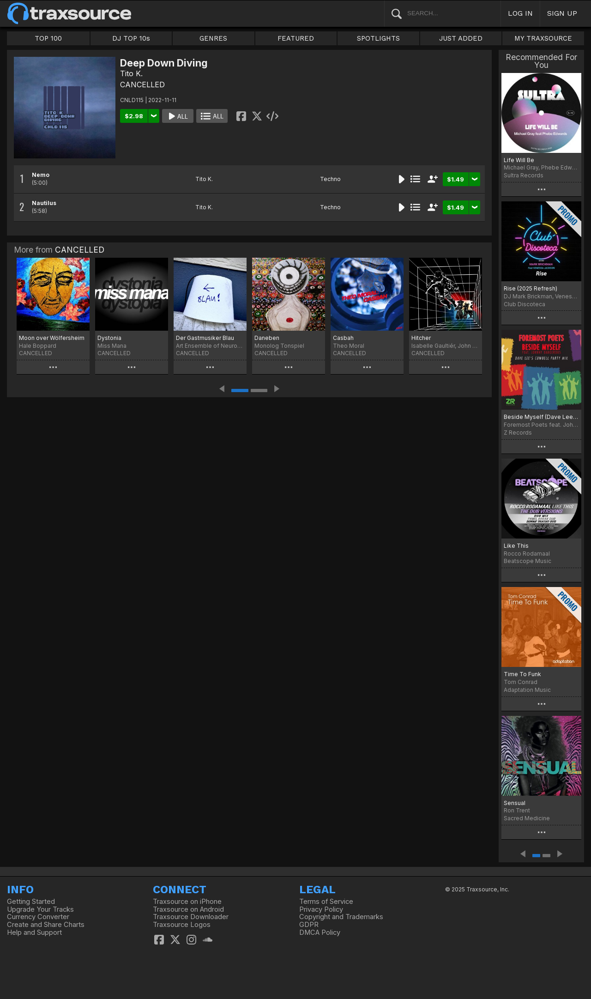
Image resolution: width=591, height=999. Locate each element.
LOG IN (520, 13)
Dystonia (109, 337)
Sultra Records (523, 175)
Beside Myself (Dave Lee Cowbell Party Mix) (541, 416)
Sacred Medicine (527, 818)
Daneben (266, 337)
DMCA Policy (319, 932)
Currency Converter (38, 917)
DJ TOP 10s (131, 38)
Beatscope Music (527, 560)
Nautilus (44, 203)
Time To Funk (522, 674)
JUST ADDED (460, 38)
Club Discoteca (524, 304)
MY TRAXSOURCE (543, 38)
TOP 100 (48, 38)
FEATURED (295, 38)
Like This (516, 545)
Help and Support (34, 932)
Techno (330, 179)
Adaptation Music (527, 689)
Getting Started (31, 901)
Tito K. (131, 73)
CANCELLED (142, 84)
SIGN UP (562, 13)
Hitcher (421, 337)
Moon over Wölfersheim (51, 337)
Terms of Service (326, 901)
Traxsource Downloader (191, 917)
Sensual (514, 802)
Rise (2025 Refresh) (530, 288)
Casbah (343, 337)
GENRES (213, 38)
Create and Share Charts (45, 924)
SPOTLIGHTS (378, 38)
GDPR (309, 924)
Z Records (518, 432)
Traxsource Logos (182, 924)
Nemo (40, 174)
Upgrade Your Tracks (40, 909)
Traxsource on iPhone (187, 901)
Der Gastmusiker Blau (205, 337)
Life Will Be (519, 160)
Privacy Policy (321, 909)
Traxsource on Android (188, 909)
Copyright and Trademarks (341, 917)
